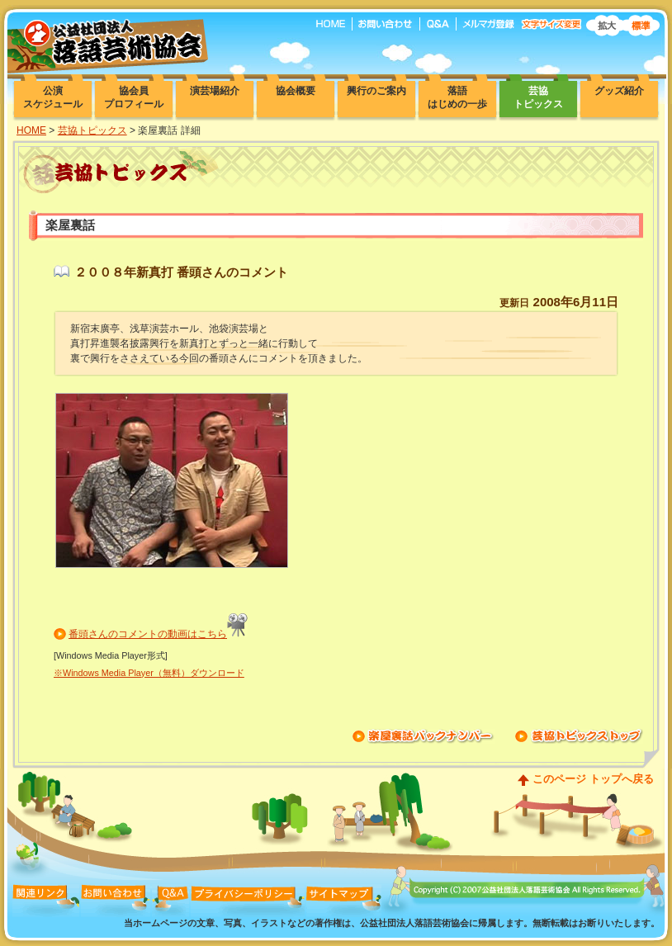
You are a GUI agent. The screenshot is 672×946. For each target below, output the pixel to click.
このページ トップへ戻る (593, 779)
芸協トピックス (92, 130)
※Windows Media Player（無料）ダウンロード (149, 673)
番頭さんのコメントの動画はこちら (148, 634)
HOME (31, 130)
